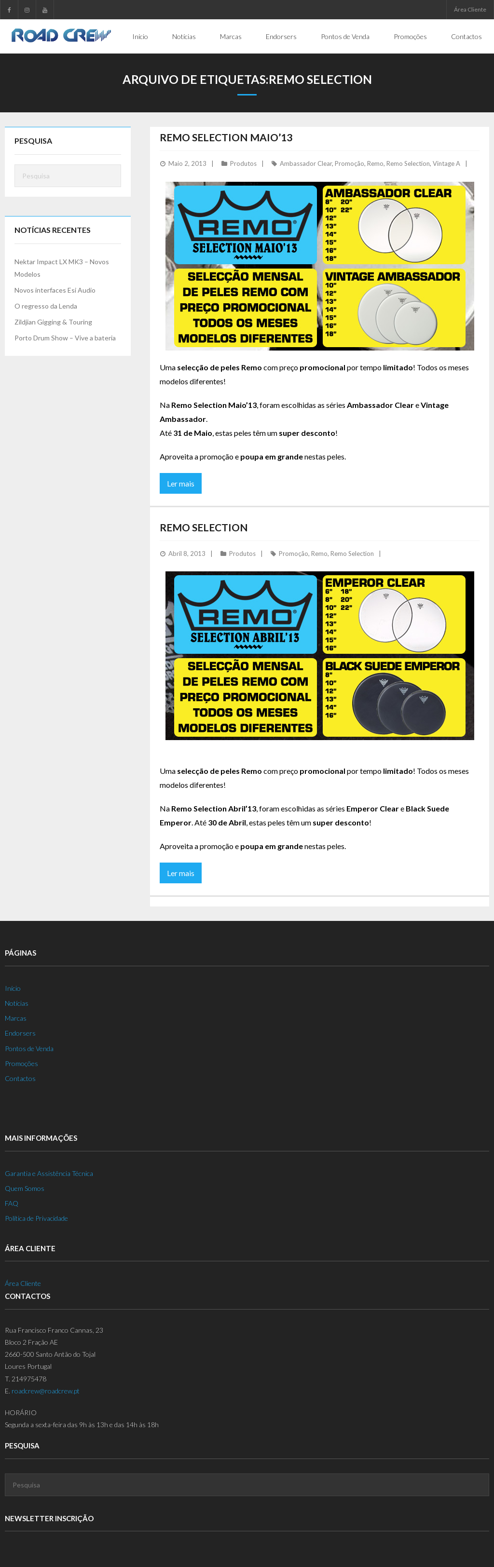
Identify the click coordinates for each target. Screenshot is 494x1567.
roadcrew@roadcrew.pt (46, 1390)
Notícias (16, 1003)
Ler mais (180, 482)
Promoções (21, 1063)
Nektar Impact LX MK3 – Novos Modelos (61, 267)
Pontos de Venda (29, 1048)
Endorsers (20, 1032)
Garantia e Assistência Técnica (49, 1173)
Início (13, 988)
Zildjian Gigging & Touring (53, 321)
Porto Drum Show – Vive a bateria (65, 337)
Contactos (20, 1078)
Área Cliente (470, 9)
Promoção (349, 163)
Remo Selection (408, 163)
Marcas (16, 1017)
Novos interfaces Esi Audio (55, 289)
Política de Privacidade (36, 1218)
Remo (375, 163)
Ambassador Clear (306, 163)
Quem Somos (24, 1188)
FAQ (11, 1203)
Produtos (243, 163)
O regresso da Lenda (45, 305)
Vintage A (446, 163)
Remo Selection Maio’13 (226, 137)
